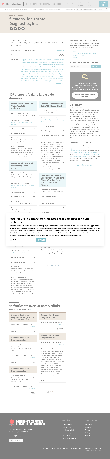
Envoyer (41, 240)
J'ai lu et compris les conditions (24, 240)
